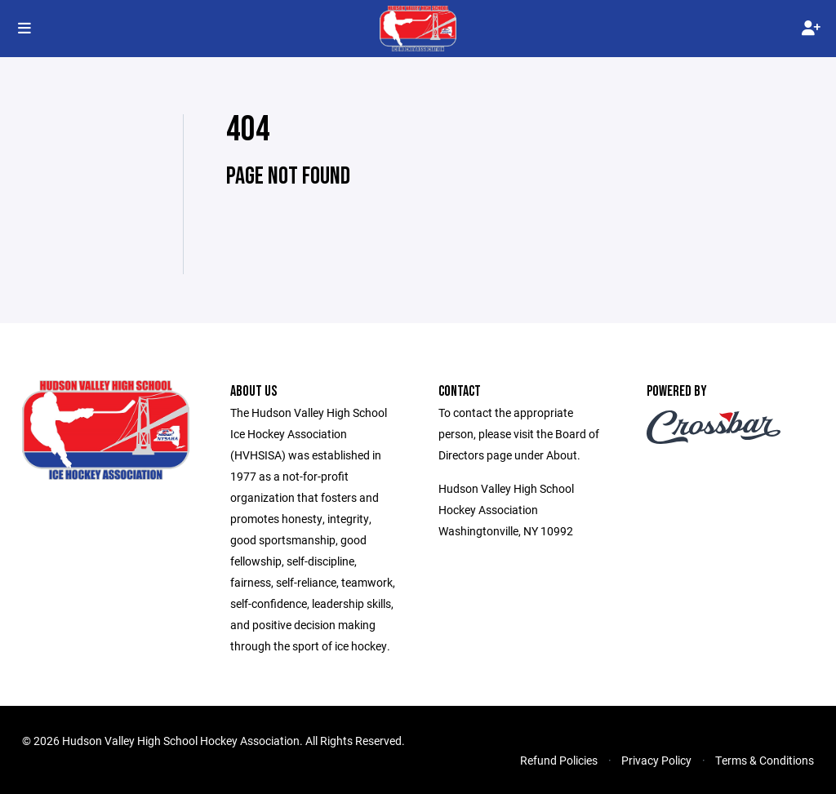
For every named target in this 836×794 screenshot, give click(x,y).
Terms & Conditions (764, 760)
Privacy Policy (656, 760)
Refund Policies (559, 760)
